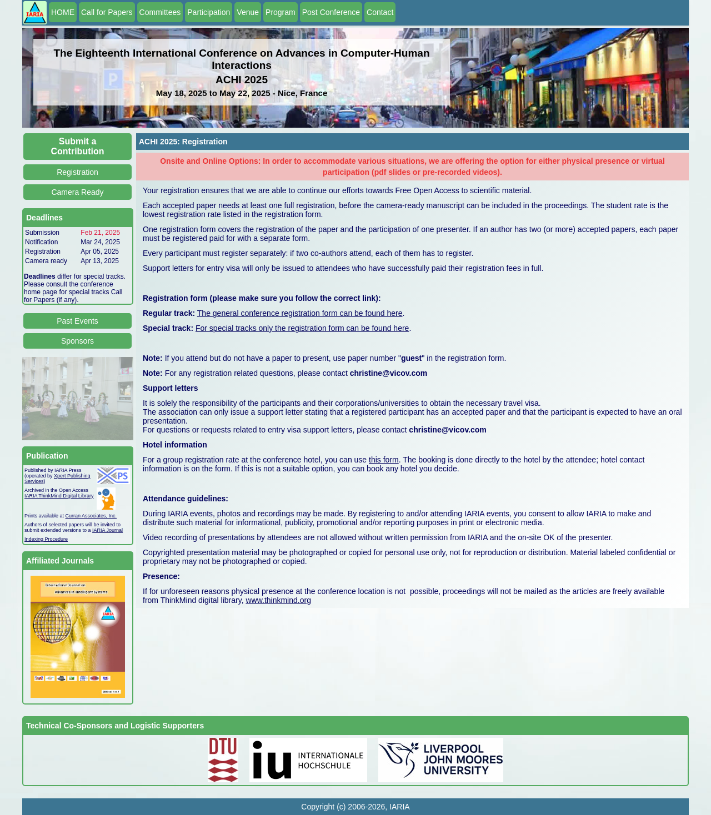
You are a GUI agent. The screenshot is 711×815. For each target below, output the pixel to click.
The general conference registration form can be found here (300, 313)
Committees (160, 12)
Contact (380, 12)
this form (384, 459)
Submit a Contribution (77, 146)
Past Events (77, 320)
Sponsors (77, 340)
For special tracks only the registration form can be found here (302, 328)
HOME (62, 12)
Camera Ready (77, 192)
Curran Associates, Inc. (91, 516)
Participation (208, 12)
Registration (77, 172)
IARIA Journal (107, 530)
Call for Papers (107, 12)
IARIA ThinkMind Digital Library (58, 496)
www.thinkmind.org (278, 600)
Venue (248, 12)
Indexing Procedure (46, 539)
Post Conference (331, 12)
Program (281, 12)
